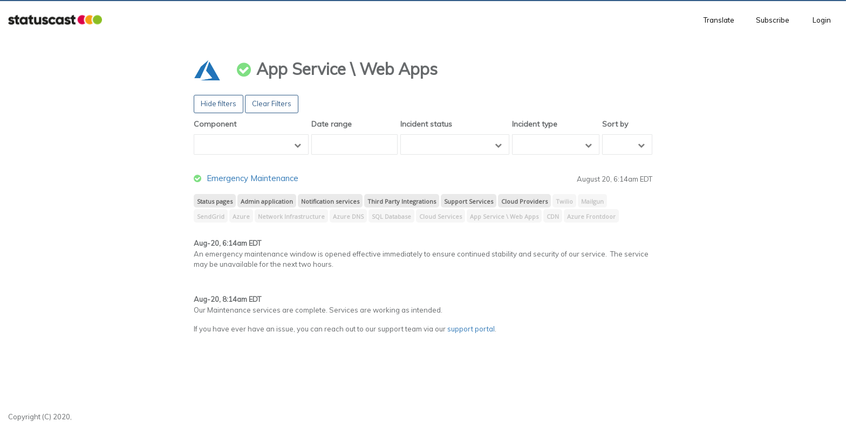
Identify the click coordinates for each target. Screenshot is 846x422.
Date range (331, 124)
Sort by (615, 124)
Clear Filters (271, 103)
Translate (719, 20)
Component (215, 124)
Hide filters (218, 103)
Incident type (534, 124)
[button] (55, 20)
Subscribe (772, 20)
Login (822, 20)
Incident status (426, 124)
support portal (471, 328)
